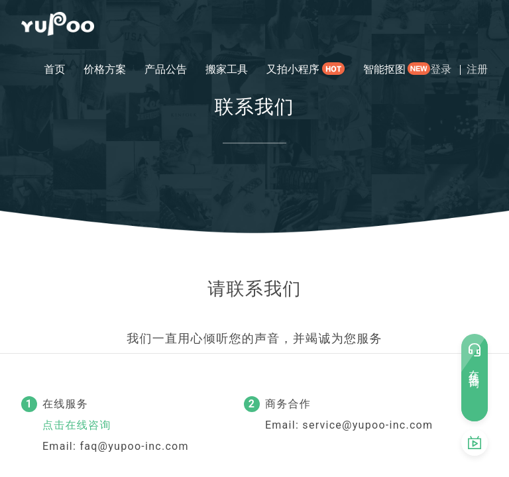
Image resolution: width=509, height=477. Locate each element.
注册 (477, 69)
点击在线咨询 (76, 425)
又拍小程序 (292, 69)
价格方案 (105, 69)
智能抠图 (384, 69)
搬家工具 (226, 69)
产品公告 (165, 69)
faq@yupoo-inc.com (134, 446)
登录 (440, 69)
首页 (54, 69)
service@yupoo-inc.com (367, 425)
